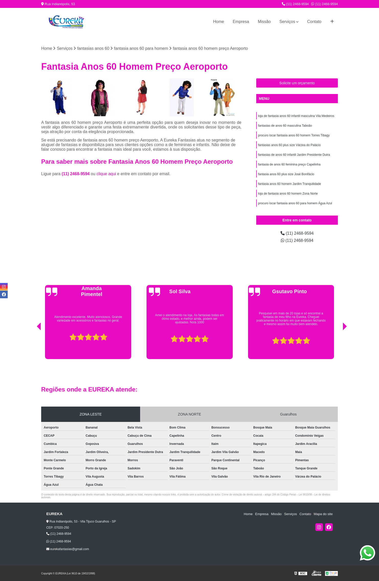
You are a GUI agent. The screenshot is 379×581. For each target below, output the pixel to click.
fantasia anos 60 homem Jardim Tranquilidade (289, 184)
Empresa (241, 21)
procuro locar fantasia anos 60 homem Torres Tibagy (294, 135)
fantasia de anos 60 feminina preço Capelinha (289, 164)
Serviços (287, 21)
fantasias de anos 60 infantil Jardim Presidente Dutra (294, 155)
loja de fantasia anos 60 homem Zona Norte (288, 193)
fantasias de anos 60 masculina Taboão (285, 125)
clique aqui (106, 174)
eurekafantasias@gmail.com (67, 549)
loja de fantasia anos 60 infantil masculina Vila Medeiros (296, 116)
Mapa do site (323, 514)
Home (218, 21)
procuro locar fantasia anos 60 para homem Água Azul (295, 203)
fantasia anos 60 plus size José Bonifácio (286, 174)
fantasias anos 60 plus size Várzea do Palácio (289, 145)
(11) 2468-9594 (295, 4)
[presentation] (32, 346)
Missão (264, 21)
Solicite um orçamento (297, 83)
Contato (314, 21)
